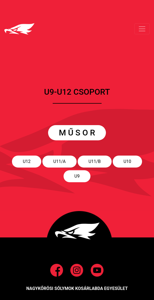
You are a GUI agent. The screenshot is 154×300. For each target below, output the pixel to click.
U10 (127, 161)
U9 (77, 176)
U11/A (59, 161)
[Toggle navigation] (142, 28)
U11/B (95, 161)
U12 (26, 161)
